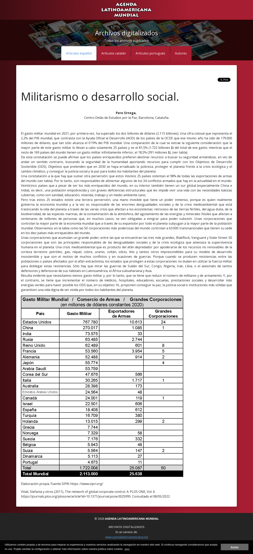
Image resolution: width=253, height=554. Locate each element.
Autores (181, 53)
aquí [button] (127, 548)
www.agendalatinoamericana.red (126, 537)
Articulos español (79, 53)
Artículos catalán (113, 53)
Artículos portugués (150, 53)
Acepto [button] (235, 547)
